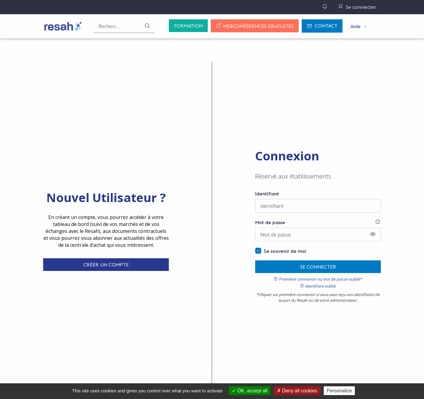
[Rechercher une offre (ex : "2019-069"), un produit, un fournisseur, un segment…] (124, 26)
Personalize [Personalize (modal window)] (339, 390)
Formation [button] (188, 26)
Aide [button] (355, 26)
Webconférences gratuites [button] (255, 26)
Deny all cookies (297, 390)
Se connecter (318, 267)
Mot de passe (270, 222)
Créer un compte (106, 265)
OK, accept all (249, 390)
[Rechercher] (147, 26)
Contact (322, 26)
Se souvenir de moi (285, 251)
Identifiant (267, 194)
